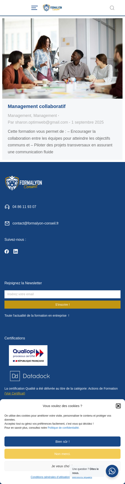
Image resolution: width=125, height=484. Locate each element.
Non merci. (62, 454)
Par (38, 122)
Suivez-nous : (15, 239)
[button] (118, 406)
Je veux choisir (62, 466)
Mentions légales (82, 477)
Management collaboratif (37, 106)
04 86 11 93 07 (24, 207)
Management (19, 115)
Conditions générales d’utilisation (50, 477)
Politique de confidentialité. (64, 427)
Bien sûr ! (62, 441)
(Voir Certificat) (14, 393)
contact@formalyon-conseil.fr (35, 223)
